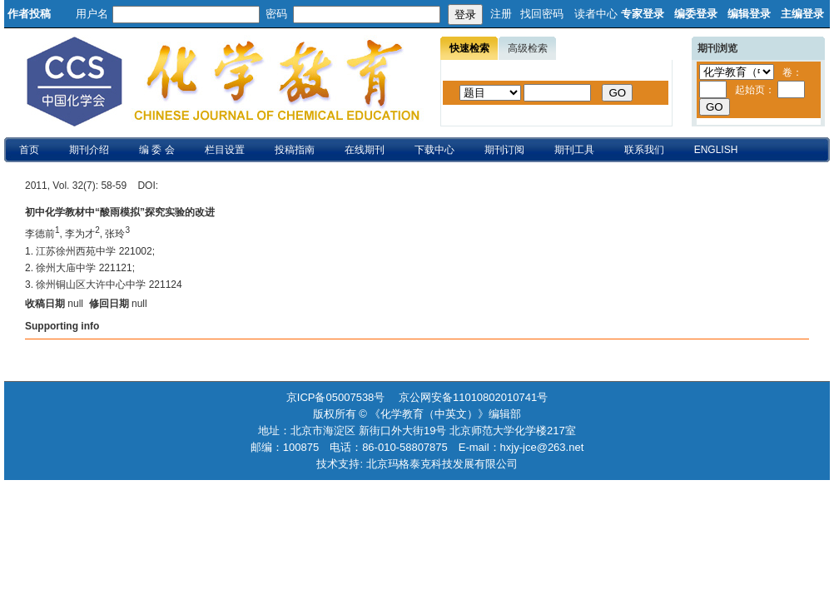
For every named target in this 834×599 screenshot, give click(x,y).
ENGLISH (716, 150)
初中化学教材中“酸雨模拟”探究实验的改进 (120, 212)
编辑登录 (749, 13)
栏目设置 (225, 150)
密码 (276, 13)
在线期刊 (365, 150)
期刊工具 (574, 150)
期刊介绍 (89, 150)
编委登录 (695, 13)
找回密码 (541, 13)
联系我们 (644, 150)
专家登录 (642, 13)
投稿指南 (295, 150)
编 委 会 (157, 150)
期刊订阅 (504, 150)
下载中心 (434, 150)
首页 (29, 150)
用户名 (92, 13)
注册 (501, 13)
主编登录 (802, 13)
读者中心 (596, 13)
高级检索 (528, 48)
